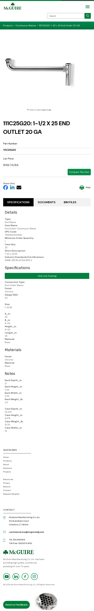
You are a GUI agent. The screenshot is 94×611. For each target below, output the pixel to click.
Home (6, 457)
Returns (6, 486)
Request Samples (11, 494)
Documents (47, 202)
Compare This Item (79, 172)
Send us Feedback (16, 604)
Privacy (6, 483)
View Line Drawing (47, 275)
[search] (87, 16)
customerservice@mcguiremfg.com (26, 532)
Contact (7, 490)
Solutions (7, 468)
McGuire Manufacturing (12, 12)
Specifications (18, 202)
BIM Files (70, 202)
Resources (8, 479)
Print (85, 187)
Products (7, 461)
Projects (7, 472)
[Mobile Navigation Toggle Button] (87, 6)
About (6, 464)
